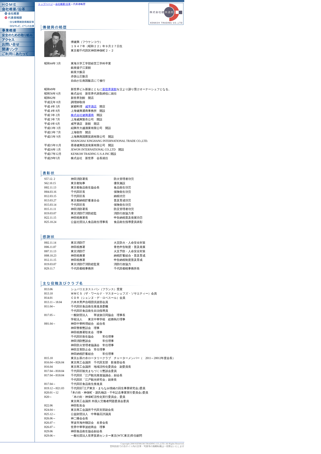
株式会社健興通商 (82, 115)
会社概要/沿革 (63, 4)
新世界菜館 (109, 89)
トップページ (45, 4)
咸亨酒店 (91, 106)
